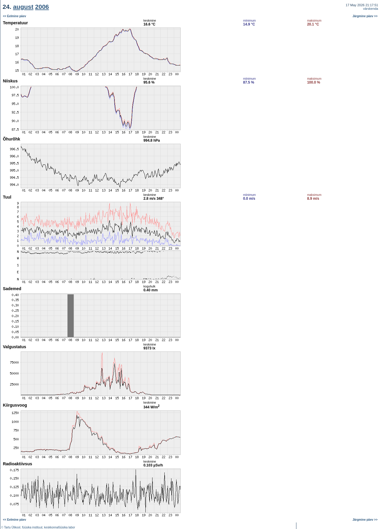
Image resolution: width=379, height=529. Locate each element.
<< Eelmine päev (14, 16)
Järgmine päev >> (365, 16)
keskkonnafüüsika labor (59, 527)
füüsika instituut (32, 527)
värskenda (370, 8)
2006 (42, 6)
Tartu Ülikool (12, 527)
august (23, 6)
